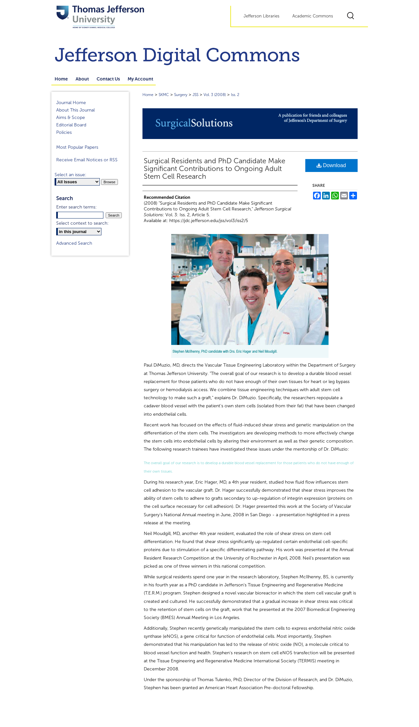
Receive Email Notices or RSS (87, 159)
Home (147, 94)
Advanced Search (74, 243)
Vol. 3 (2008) (215, 94)
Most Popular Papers (77, 147)
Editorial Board (71, 125)
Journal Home (71, 102)
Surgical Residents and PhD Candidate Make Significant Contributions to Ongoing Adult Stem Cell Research (214, 168)
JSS (195, 94)
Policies (64, 132)
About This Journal (75, 110)
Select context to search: (82, 223)
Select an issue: (70, 174)
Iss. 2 (235, 94)
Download (331, 165)
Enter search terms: (76, 207)
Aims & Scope (70, 117)
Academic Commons (312, 16)
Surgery (180, 94)
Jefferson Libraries (261, 16)
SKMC (164, 94)
